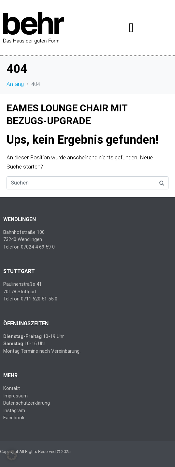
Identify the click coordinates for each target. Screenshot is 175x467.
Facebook (13, 418)
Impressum (15, 396)
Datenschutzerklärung (26, 403)
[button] (11, 455)
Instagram (14, 410)
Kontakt (11, 388)
